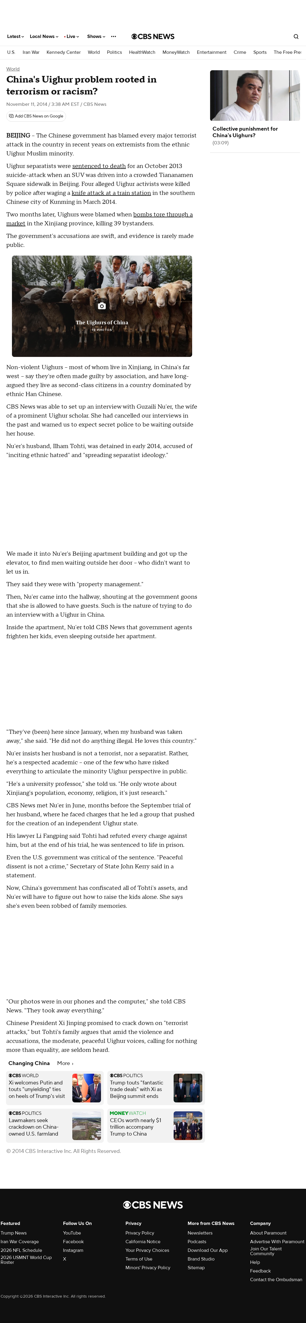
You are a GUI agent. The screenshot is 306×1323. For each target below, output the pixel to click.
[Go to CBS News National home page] (153, 36)
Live (73, 36)
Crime (240, 52)
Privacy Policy (140, 1233)
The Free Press (289, 52)
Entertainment (212, 52)
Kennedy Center (64, 52)
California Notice (143, 1241)
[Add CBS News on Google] (36, 116)
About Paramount (268, 1233)
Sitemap (196, 1267)
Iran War (31, 52)
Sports (260, 52)
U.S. (11, 52)
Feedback (260, 1271)
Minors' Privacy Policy (148, 1267)
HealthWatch (142, 52)
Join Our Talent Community (266, 1251)
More (65, 1063)
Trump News (14, 1233)
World (94, 52)
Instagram (73, 1250)
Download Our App (208, 1250)
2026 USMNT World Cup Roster (26, 1260)
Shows (96, 36)
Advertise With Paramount (277, 1241)
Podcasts (197, 1241)
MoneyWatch (176, 52)
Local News (44, 36)
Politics (114, 52)
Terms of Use (139, 1259)
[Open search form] (296, 36)
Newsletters (200, 1233)
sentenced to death (99, 166)
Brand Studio (201, 1259)
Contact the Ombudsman (276, 1279)
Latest (15, 36)
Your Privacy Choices (147, 1250)
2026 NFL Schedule (21, 1250)
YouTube (72, 1233)
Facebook (73, 1241)
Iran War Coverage (20, 1241)
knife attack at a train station (111, 193)
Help (255, 1262)
